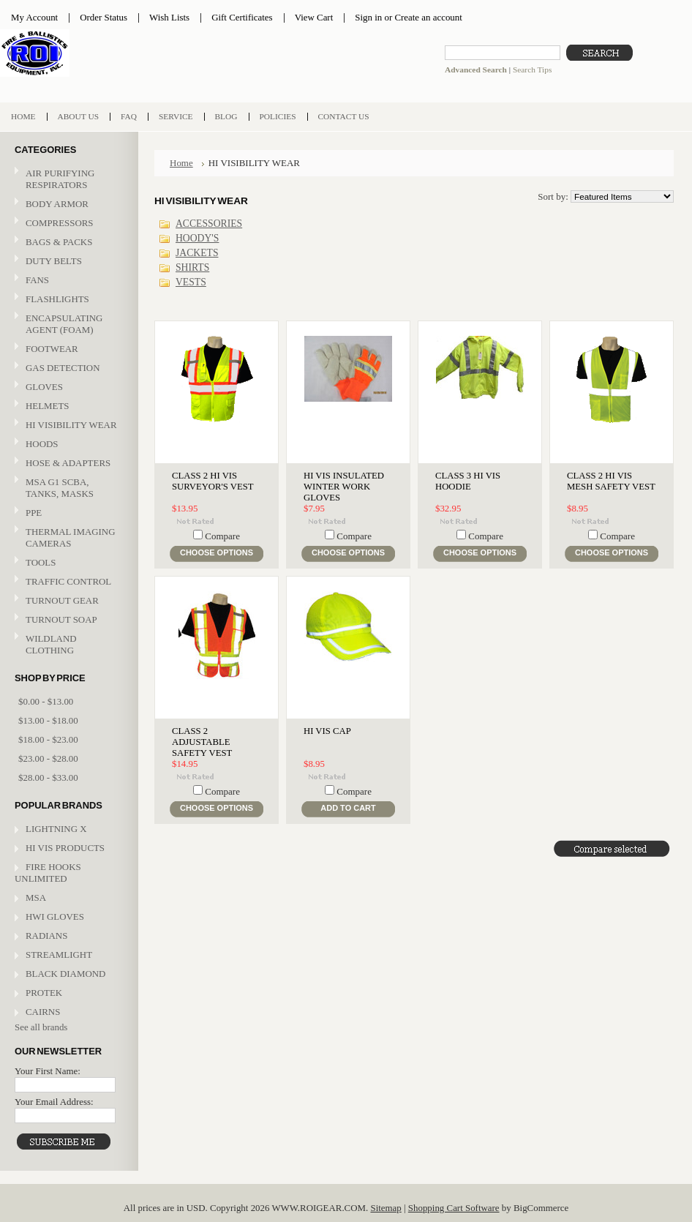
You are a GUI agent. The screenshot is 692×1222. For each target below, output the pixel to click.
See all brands (41, 1027)
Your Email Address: (54, 1101)
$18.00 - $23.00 (48, 739)
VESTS (191, 282)
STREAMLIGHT (59, 954)
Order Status (103, 17)
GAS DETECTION (62, 367)
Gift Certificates (242, 17)
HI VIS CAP (327, 731)
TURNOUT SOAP (61, 619)
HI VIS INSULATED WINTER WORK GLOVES (344, 487)
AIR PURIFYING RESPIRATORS (60, 179)
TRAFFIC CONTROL (68, 581)
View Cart (314, 17)
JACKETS (197, 252)
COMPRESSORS (60, 222)
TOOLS (41, 562)
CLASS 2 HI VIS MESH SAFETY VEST (611, 481)
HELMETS (67, 406)
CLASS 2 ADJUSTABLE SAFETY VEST (202, 742)
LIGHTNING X (56, 828)
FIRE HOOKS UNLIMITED (48, 872)
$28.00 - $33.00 (48, 777)
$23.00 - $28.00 (48, 758)
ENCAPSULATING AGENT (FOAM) (64, 323)
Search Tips (532, 69)
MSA (36, 897)
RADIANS (46, 935)
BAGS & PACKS (67, 242)
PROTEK (44, 992)
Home (181, 162)
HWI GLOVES (55, 916)
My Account (34, 17)
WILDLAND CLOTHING (51, 644)
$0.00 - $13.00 (45, 701)
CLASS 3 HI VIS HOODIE (467, 481)
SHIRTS (192, 267)
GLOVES (67, 387)
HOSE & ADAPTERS (67, 463)
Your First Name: (47, 1070)
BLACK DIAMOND (65, 973)
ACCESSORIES (209, 223)
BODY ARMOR (57, 203)
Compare (222, 536)
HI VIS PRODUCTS (65, 847)
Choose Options (216, 552)
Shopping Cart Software (454, 1207)
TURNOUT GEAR (62, 600)
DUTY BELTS (54, 260)
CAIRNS (43, 1011)
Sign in (368, 17)
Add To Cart (347, 807)
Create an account (428, 17)
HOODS (42, 443)
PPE (67, 513)
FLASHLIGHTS (57, 298)
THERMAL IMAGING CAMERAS (70, 537)
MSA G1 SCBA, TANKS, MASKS (60, 487)
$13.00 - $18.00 (48, 720)
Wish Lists (169, 17)
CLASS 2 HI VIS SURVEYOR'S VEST (213, 481)
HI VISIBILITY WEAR (67, 425)
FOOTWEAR (67, 349)
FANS (37, 279)
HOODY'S (197, 238)
